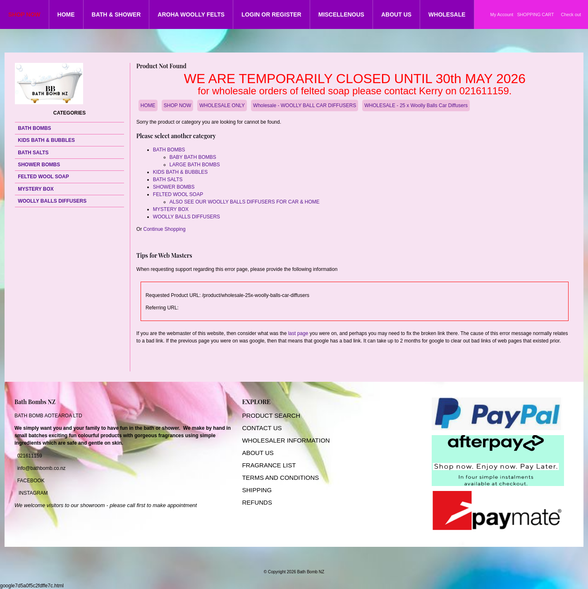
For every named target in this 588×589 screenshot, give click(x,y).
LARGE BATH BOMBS (195, 165)
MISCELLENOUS (341, 14)
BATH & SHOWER (116, 14)
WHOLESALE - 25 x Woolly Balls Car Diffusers (416, 105)
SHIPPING (257, 489)
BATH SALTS (33, 153)
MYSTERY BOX (36, 189)
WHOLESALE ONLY (222, 105)
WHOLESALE (446, 14)
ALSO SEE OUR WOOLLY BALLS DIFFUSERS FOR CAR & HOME (245, 202)
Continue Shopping (164, 229)
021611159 (29, 456)
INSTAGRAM (33, 493)
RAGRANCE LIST (271, 465)
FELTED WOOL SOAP (43, 177)
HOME (66, 14)
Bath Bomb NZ (311, 572)
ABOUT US (396, 14)
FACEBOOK (31, 481)
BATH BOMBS (34, 128)
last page (298, 333)
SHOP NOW (24, 14)
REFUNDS (257, 502)
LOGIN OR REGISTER (271, 14)
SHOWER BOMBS (39, 165)
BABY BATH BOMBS (193, 157)
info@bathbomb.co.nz (41, 468)
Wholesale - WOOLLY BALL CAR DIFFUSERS (304, 105)
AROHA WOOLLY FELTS (191, 14)
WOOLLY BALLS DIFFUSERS (52, 201)
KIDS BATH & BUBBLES (46, 140)
